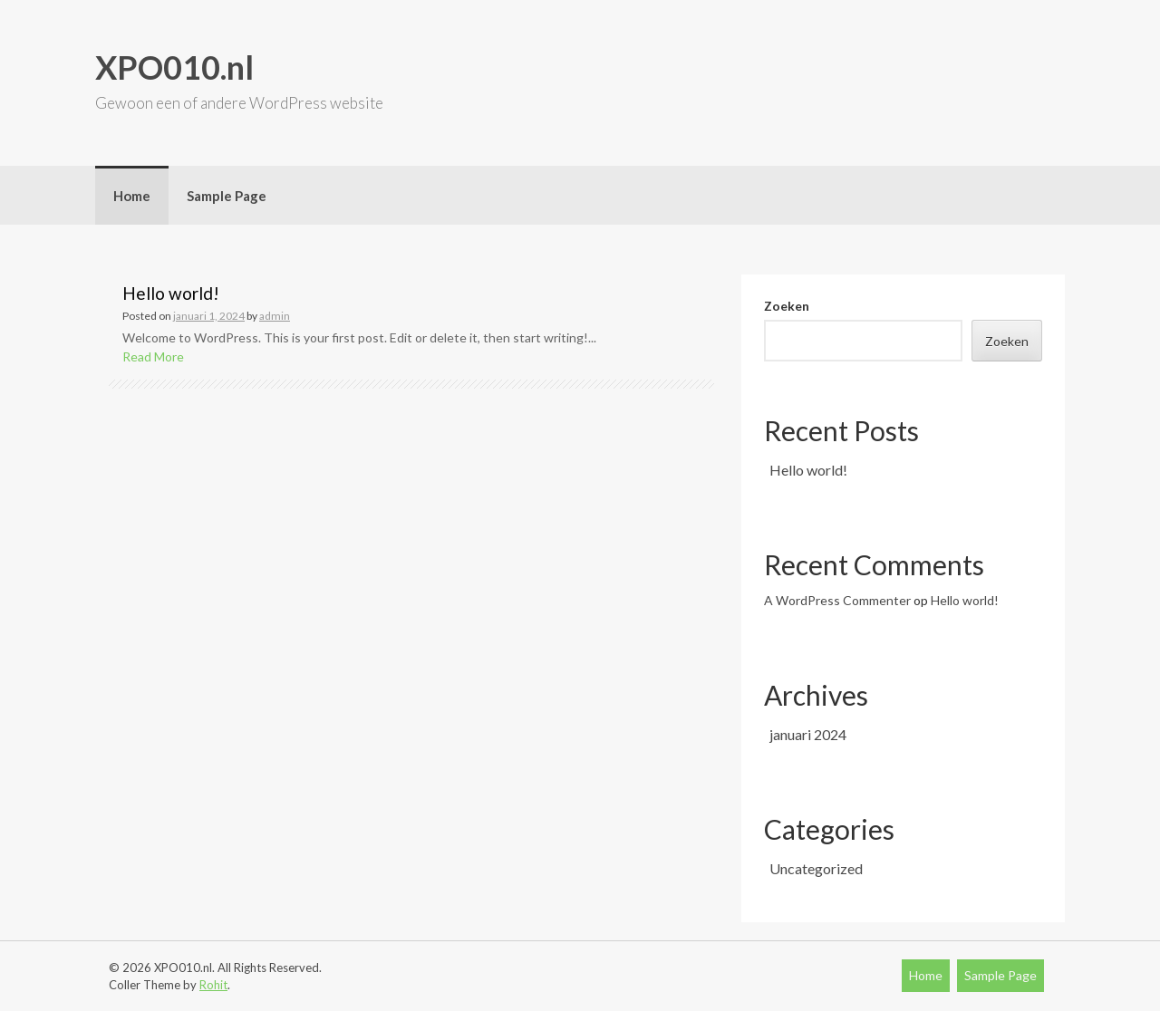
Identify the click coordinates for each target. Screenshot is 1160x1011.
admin (274, 316)
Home (131, 196)
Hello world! (170, 293)
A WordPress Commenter (837, 600)
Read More (153, 356)
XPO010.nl (174, 67)
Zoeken (786, 305)
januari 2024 (807, 734)
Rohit (213, 984)
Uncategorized (816, 868)
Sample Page (226, 196)
